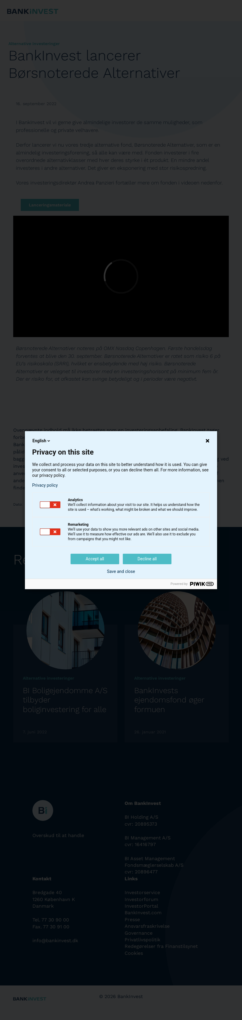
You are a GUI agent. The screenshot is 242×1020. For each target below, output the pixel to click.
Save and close (121, 571)
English (41, 440)
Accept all (95, 558)
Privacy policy (45, 485)
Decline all (147, 558)
